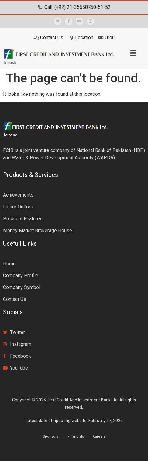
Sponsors (50, 437)
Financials (75, 437)
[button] (133, 53)
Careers (99, 437)
